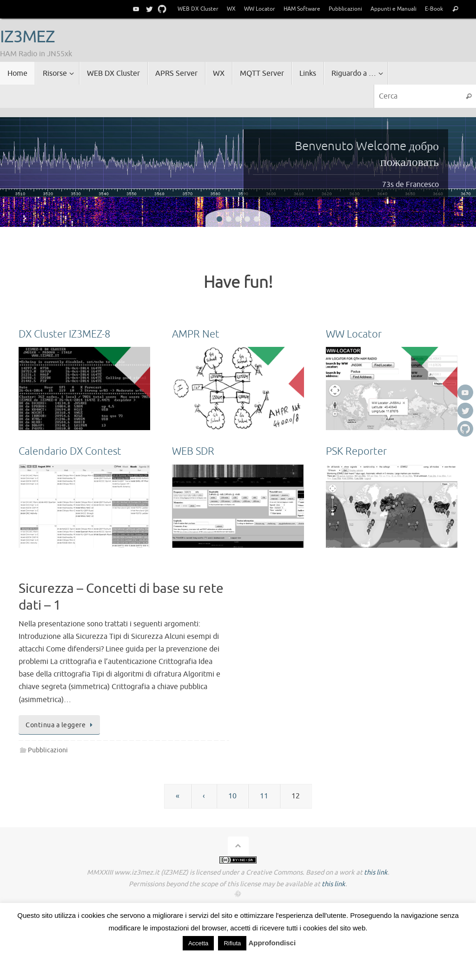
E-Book (434, 9)
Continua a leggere (61, 725)
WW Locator (259, 9)
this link (376, 872)
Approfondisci (272, 943)
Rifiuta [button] (232, 943)
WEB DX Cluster (198, 9)
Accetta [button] (198, 943)
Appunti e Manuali (393, 9)
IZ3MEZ (27, 37)
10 (232, 796)
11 (264, 796)
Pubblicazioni (345, 9)
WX (231, 9)
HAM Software (302, 9)
